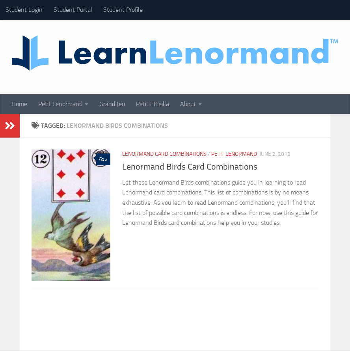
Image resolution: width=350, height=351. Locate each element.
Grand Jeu (112, 104)
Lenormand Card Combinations (164, 154)
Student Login (24, 9)
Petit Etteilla (152, 104)
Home (19, 104)
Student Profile (123, 9)
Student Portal (73, 9)
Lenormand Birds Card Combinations (189, 167)
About (188, 104)
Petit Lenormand (60, 104)
